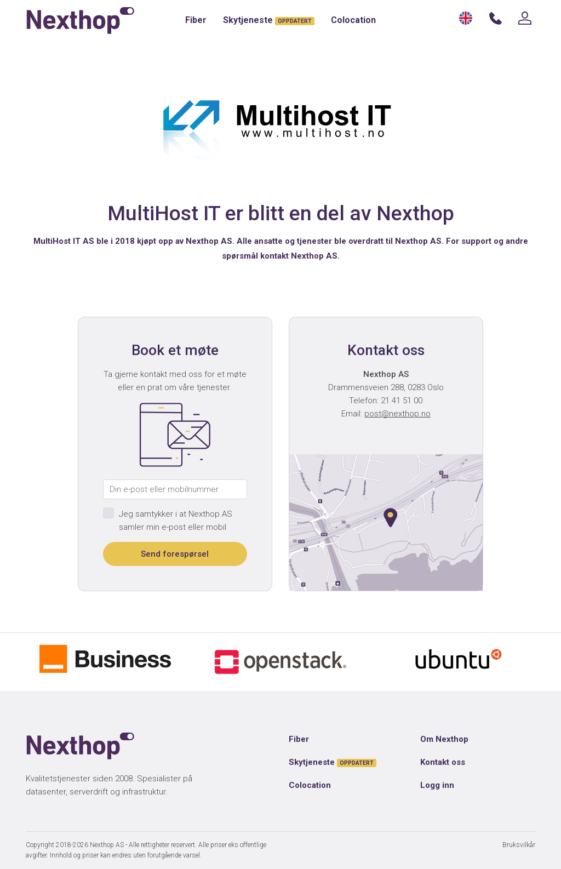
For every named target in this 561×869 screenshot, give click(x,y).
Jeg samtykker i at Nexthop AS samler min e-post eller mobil (175, 520)
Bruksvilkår (518, 845)
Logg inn (437, 785)
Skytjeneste (268, 20)
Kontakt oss (442, 762)
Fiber (196, 20)
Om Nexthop (444, 739)
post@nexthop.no (397, 414)
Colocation (353, 20)
